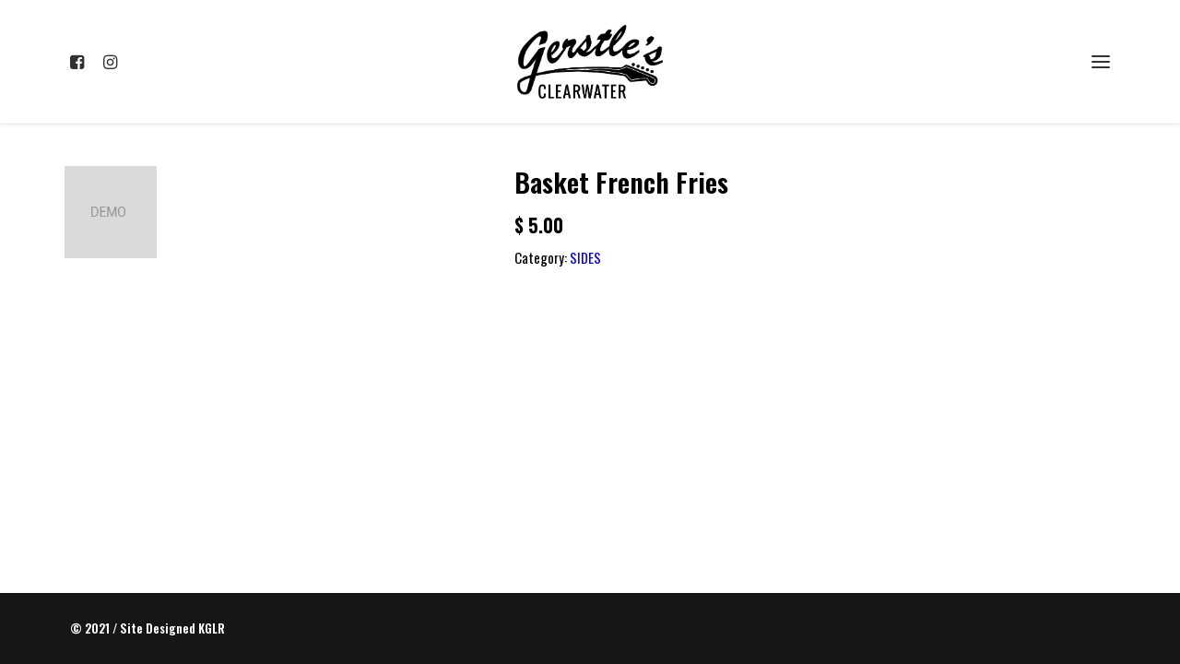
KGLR (211, 628)
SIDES (585, 257)
